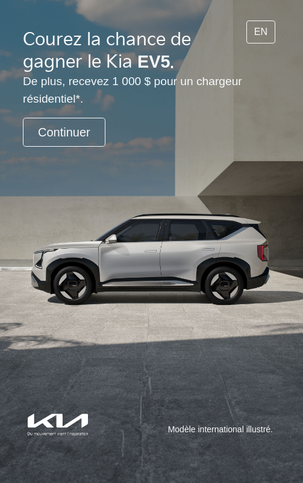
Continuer (64, 132)
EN (260, 32)
